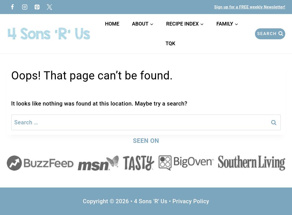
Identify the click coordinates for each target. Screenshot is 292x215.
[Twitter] (49, 7)
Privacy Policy (190, 201)
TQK (171, 43)
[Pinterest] (37, 7)
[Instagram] (24, 7)
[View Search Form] (270, 33)
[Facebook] (12, 7)
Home (112, 24)
